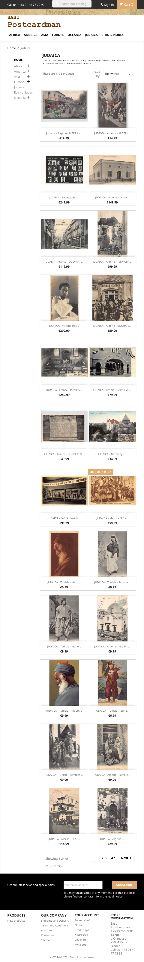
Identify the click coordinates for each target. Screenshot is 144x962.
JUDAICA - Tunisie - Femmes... (64, 774)
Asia (44, 35)
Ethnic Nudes (112, 35)
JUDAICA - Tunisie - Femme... (112, 582)
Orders (79, 925)
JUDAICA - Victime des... (64, 325)
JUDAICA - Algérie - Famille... (112, 774)
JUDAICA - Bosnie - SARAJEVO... (112, 390)
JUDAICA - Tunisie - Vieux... (64, 582)
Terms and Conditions (55, 925)
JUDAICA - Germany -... (112, 454)
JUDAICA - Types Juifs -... (64, 197)
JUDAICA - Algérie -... (112, 839)
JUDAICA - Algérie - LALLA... (112, 197)
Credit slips (82, 930)
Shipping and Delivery (55, 920)
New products (16, 920)
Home (18, 60)
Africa (14, 35)
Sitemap (46, 940)
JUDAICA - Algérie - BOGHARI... (112, 325)
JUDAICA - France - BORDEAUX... (64, 454)
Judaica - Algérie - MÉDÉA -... (64, 133)
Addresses (81, 935)
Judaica (91, 35)
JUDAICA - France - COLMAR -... (64, 261)
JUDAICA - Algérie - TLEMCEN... (112, 261)
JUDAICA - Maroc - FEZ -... (112, 518)
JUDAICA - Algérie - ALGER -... (112, 133)
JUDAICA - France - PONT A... (64, 390)
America (31, 35)
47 (113, 858)
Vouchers (80, 939)
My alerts (80, 944)
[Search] (72, 3)
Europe (58, 35)
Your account (87, 915)
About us (46, 930)
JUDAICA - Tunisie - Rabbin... (64, 710)
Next (127, 858)
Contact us (47, 935)
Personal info (83, 920)
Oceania (74, 35)
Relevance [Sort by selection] (118, 74)
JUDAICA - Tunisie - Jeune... (64, 646)
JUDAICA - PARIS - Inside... (64, 518)
